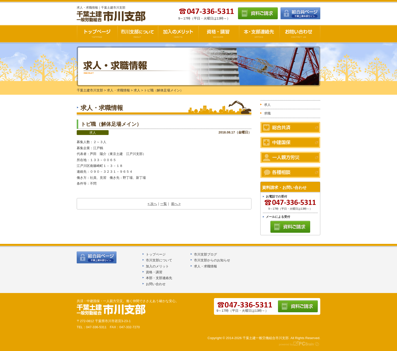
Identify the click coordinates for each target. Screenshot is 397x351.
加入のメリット (178, 33)
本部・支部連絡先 (159, 278)
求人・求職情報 (205, 266)
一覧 (163, 204)
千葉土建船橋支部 (111, 310)
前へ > (176, 204)
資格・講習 (218, 33)
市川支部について (137, 33)
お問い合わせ (300, 33)
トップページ (156, 254)
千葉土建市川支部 (112, 16)
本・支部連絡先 (259, 33)
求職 (267, 113)
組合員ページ (300, 13)
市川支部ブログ (205, 254)
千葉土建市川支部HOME (97, 33)
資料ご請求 (258, 13)
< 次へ (152, 204)
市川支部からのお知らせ (212, 260)
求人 (92, 132)
